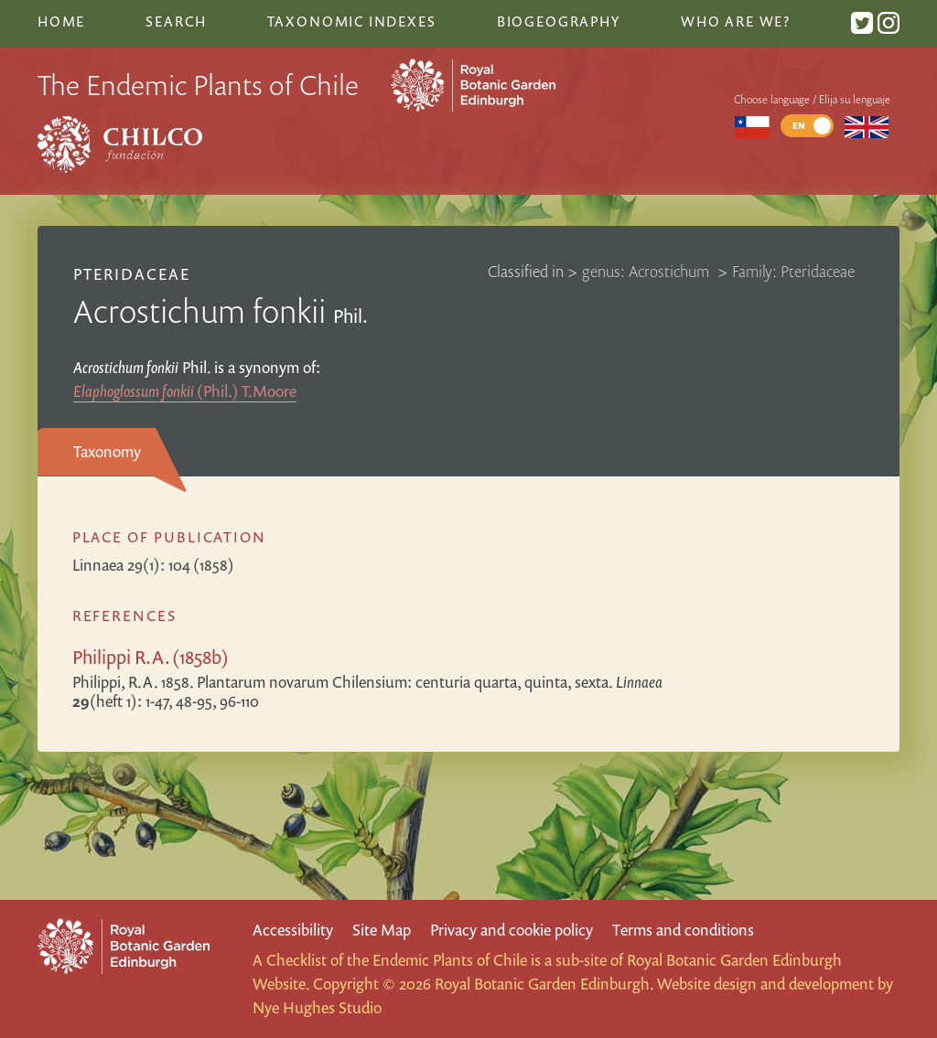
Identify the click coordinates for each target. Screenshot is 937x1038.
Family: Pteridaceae (793, 271)
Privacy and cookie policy (511, 929)
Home (61, 21)
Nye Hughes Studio (317, 1007)
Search (175, 21)
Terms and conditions (683, 929)
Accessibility (293, 929)
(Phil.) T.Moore (184, 390)
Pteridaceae (131, 273)
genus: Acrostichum (647, 271)
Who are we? (736, 21)
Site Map (381, 929)
